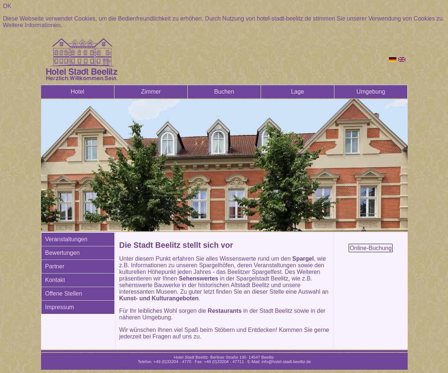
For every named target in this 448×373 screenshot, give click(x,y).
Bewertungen (62, 253)
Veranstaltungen (66, 239)
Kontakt (55, 280)
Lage (297, 91)
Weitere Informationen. (32, 25)
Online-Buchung (371, 248)
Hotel (77, 91)
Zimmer (151, 91)
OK (7, 6)
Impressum (59, 307)
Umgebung (370, 91)
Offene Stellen (63, 293)
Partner (54, 266)
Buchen (224, 91)
